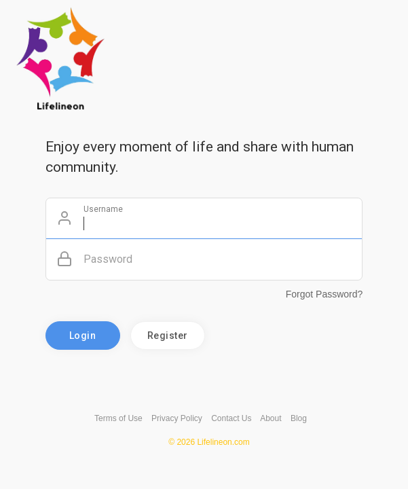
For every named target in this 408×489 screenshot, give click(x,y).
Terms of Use (118, 418)
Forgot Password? (324, 294)
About (270, 418)
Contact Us (231, 418)
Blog (299, 418)
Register (167, 335)
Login (82, 335)
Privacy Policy (176, 418)
